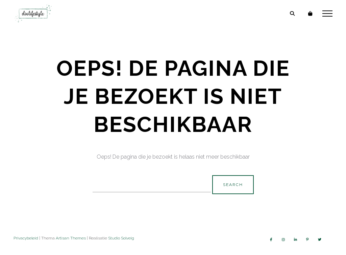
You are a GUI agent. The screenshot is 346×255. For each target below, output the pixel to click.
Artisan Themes (71, 238)
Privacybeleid (26, 238)
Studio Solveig (121, 238)
